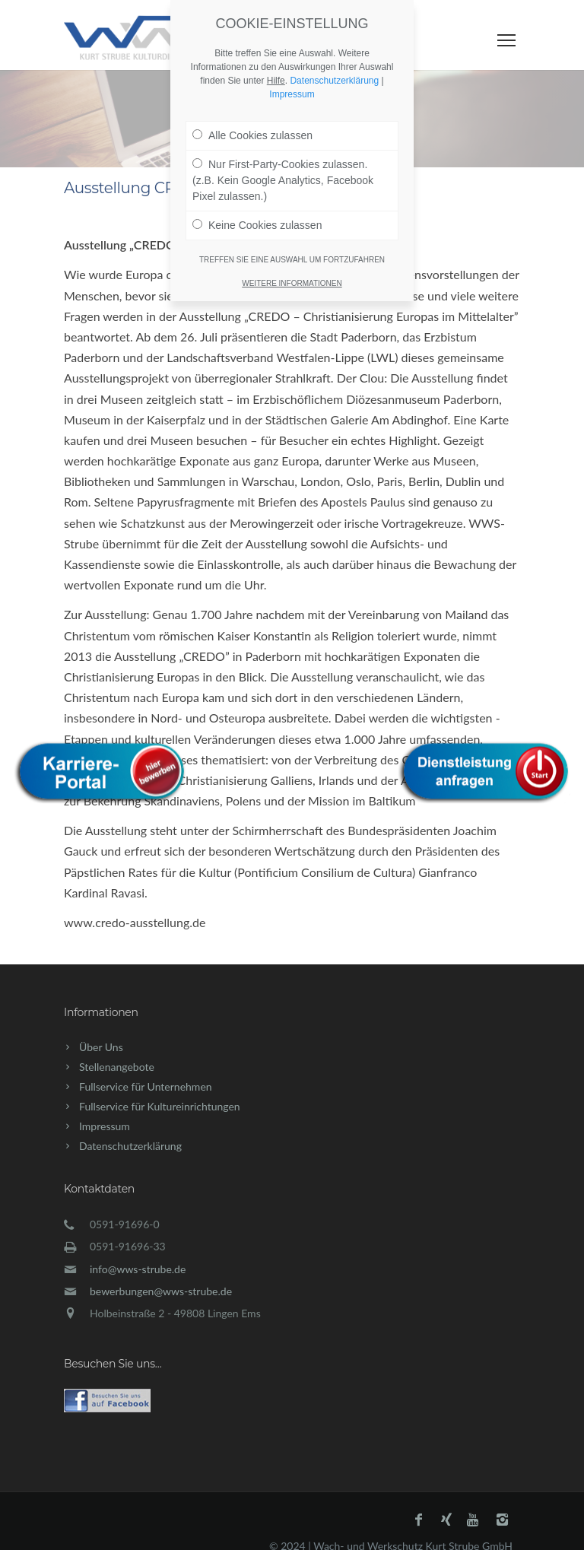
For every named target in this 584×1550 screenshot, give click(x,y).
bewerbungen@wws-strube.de (161, 1291)
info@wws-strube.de (138, 1269)
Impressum (104, 1126)
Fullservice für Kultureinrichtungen (159, 1106)
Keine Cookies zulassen (257, 205)
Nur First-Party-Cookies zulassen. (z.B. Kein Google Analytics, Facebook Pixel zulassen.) (282, 160)
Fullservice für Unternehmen (145, 1086)
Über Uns (101, 1046)
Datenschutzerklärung (130, 1145)
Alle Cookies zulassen (252, 115)
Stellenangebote (116, 1066)
